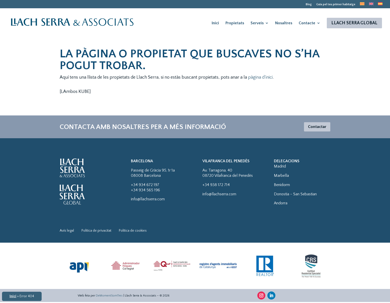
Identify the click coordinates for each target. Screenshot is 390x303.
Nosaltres (283, 23)
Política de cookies (133, 232)
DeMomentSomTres (109, 296)
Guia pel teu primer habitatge (335, 4)
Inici (215, 23)
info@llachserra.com (148, 200)
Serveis (257, 23)
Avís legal (67, 232)
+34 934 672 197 (145, 185)
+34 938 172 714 (216, 185)
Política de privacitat (96, 232)
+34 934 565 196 (145, 191)
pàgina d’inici (260, 77)
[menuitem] (362, 5)
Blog (309, 4)
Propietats (234, 23)
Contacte (307, 23)
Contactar (316, 127)
